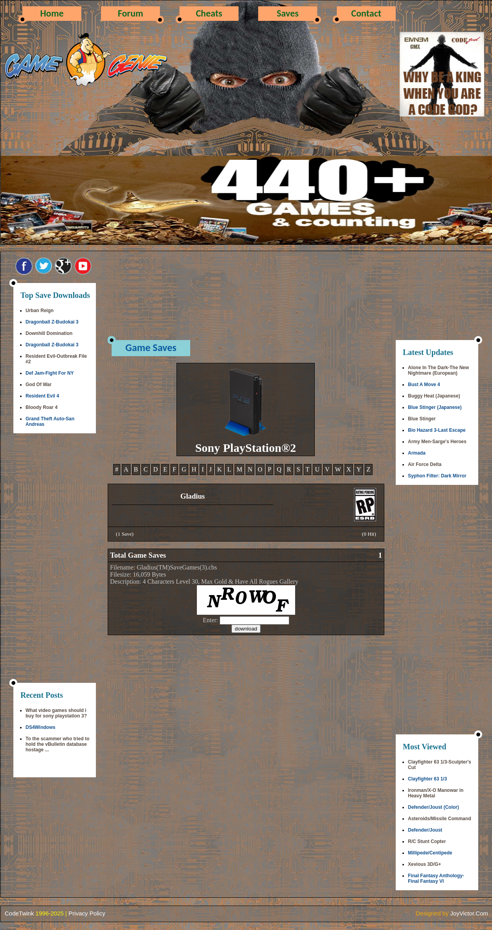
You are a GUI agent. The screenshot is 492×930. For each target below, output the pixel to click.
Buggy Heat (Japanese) (434, 396)
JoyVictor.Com (469, 913)
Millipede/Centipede (430, 853)
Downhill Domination (49, 333)
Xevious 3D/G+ (424, 864)
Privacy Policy (86, 913)
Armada (417, 453)
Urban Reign (39, 310)
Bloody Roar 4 (41, 407)
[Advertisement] (54, 559)
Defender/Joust (425, 830)
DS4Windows (40, 727)
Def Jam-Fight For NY (50, 373)
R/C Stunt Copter (427, 841)
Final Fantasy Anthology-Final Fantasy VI (436, 878)
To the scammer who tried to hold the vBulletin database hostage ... (57, 744)
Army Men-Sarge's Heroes (437, 441)
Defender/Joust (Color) (433, 807)
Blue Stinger (422, 419)
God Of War (38, 384)
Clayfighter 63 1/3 (427, 779)
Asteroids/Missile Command (439, 818)
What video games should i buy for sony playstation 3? (56, 713)
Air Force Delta (424, 464)
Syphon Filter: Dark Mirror (437, 476)
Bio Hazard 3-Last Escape (437, 430)
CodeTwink (19, 913)
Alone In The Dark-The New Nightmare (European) (438, 370)
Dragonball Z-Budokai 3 (52, 322)
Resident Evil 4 (42, 396)
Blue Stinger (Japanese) (435, 407)
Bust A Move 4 (424, 384)
